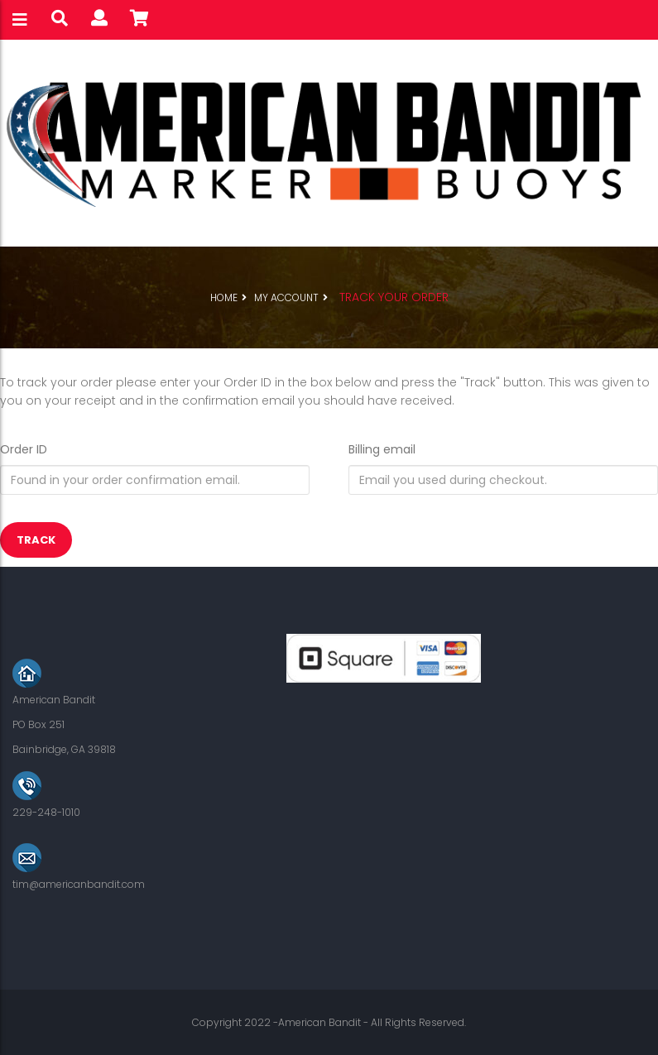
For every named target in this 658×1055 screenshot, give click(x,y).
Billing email (381, 449)
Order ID (23, 449)
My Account (286, 297)
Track (36, 540)
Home (224, 297)
